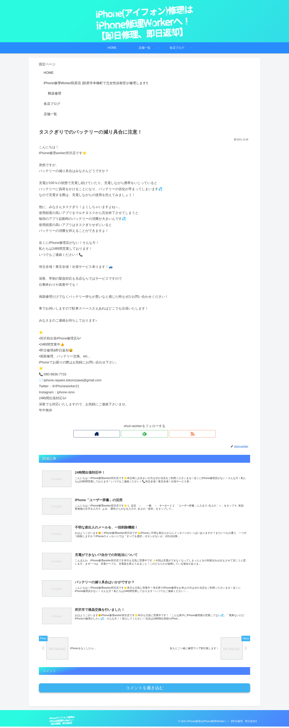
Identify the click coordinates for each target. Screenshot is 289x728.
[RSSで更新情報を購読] (153, 433)
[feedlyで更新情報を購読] (144, 433)
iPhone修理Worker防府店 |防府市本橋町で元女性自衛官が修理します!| (96, 83)
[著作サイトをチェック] (136, 433)
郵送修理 (54, 93)
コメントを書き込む (144, 689)
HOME (49, 73)
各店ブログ (52, 104)
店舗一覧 (50, 114)
